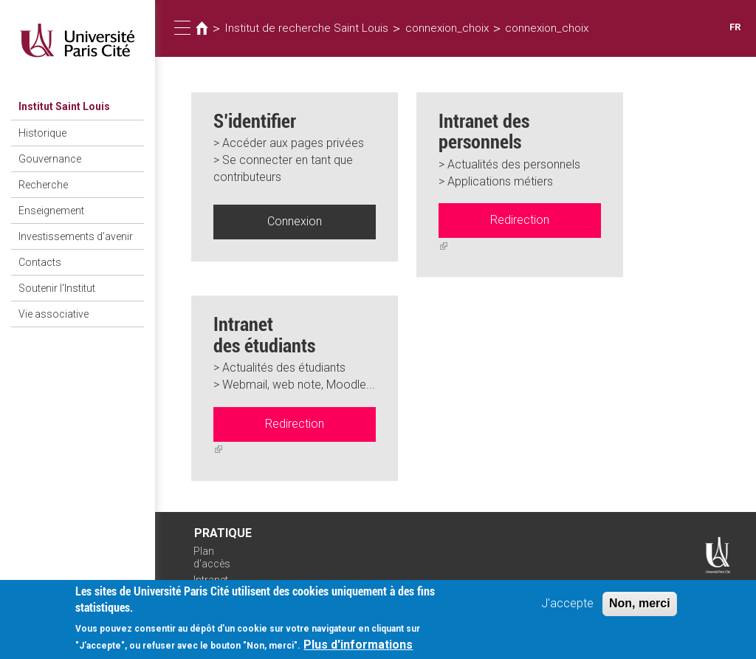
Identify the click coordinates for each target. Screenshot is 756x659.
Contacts (39, 262)
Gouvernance (49, 159)
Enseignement (51, 210)
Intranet (210, 580)
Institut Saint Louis (64, 106)
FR (734, 27)
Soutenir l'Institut (56, 288)
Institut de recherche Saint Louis (306, 28)
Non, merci (639, 609)
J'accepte (567, 609)
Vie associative (53, 314)
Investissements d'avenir (75, 236)
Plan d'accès (211, 557)
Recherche (43, 185)
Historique (42, 133)
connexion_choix (447, 28)
